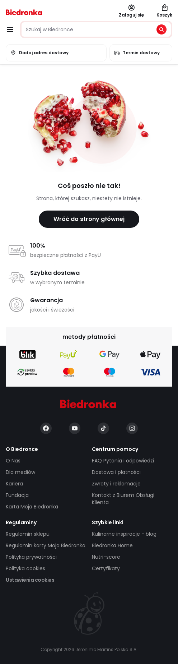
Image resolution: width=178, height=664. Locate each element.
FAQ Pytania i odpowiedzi (123, 460)
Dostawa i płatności (116, 472)
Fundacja (17, 495)
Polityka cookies (25, 568)
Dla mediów (20, 472)
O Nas (13, 460)
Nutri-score (106, 557)
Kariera (14, 483)
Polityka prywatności (31, 557)
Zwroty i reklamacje (116, 483)
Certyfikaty (106, 568)
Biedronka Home (112, 545)
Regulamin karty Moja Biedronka (45, 545)
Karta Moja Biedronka (32, 506)
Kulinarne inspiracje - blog (124, 534)
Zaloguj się (131, 11)
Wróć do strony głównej (89, 219)
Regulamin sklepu (28, 534)
